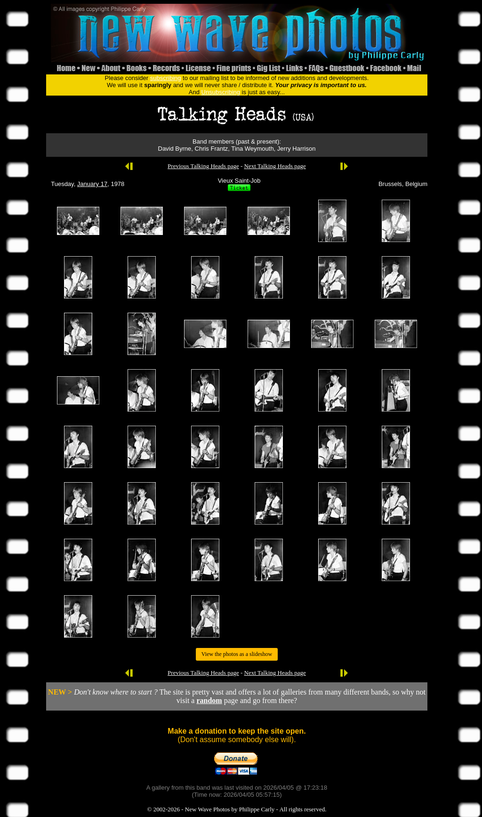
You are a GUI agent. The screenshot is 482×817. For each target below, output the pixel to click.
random (209, 700)
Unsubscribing (220, 92)
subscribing (165, 77)
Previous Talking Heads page (203, 166)
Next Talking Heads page (275, 166)
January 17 (92, 183)
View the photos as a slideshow (236, 654)
